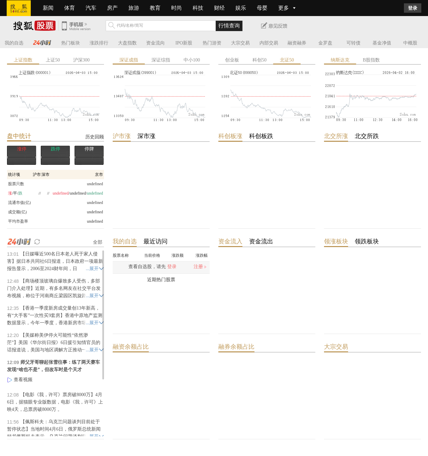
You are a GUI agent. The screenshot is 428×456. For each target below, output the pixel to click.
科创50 (259, 60)
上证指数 (23, 60)
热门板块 (70, 42)
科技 (198, 8)
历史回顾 (94, 136)
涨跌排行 (99, 42)
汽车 (91, 8)
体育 (69, 8)
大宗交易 (240, 42)
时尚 (176, 8)
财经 (219, 8)
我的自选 (14, 42)
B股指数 (371, 60)
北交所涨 (336, 136)
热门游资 (212, 42)
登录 (412, 8)
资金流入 (230, 241)
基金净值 (381, 42)
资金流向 (155, 42)
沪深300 (81, 60)
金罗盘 (325, 42)
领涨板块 (336, 241)
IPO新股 (184, 42)
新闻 (48, 8)
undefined (95, 212)
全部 (97, 242)
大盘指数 (127, 42)
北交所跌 (367, 136)
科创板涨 (230, 136)
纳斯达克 (340, 60)
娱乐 (240, 8)
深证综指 (160, 60)
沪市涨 (122, 136)
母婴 (262, 8)
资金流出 (261, 241)
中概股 (410, 42)
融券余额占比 (236, 346)
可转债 (353, 42)
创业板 (232, 60)
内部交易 (268, 42)
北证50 (287, 60)
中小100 (192, 60)
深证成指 (128, 60)
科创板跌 (261, 136)
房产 (112, 8)
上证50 (53, 60)
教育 (155, 8)
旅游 (133, 8)
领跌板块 (367, 241)
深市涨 (146, 136)
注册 (198, 266)
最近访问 (155, 241)
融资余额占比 (131, 346)
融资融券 (297, 42)
